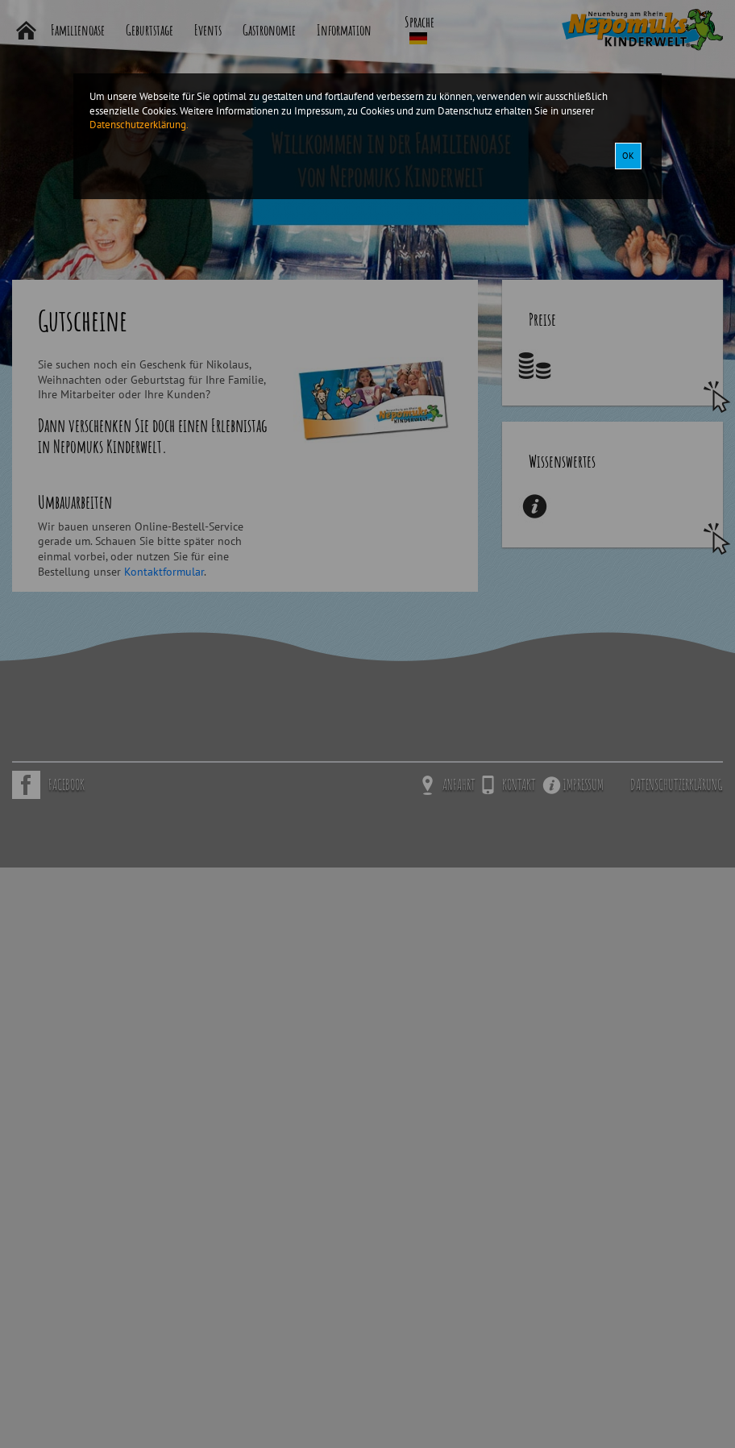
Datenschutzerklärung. (139, 124)
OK (628, 155)
